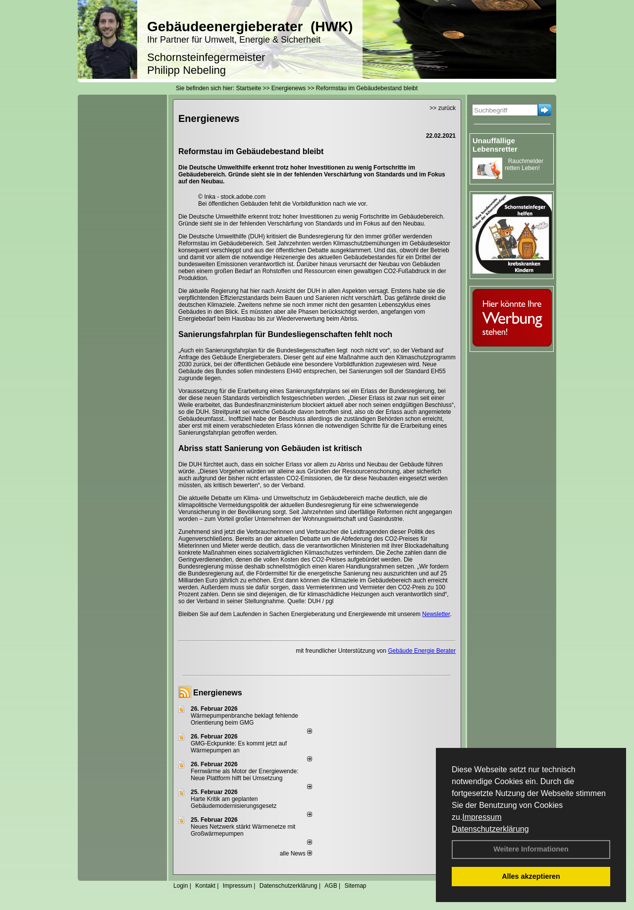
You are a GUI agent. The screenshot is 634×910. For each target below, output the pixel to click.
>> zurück (442, 108)
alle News (296, 853)
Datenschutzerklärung (490, 829)
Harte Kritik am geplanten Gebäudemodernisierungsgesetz (233, 802)
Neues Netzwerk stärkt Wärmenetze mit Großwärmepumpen (243, 830)
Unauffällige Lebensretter (495, 144)
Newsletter (436, 614)
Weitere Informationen (531, 849)
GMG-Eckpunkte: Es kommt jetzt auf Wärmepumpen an (239, 747)
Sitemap (355, 885)
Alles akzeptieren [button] (531, 876)
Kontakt (205, 885)
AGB (330, 885)
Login (180, 885)
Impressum (481, 817)
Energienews (217, 692)
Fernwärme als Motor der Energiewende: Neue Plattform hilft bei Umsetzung (244, 775)
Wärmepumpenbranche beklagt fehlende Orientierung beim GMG (244, 719)
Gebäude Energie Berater (422, 650)
